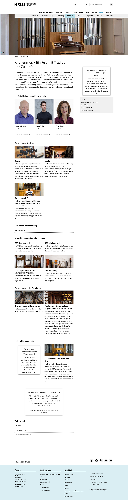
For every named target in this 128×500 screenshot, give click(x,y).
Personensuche (69, 474)
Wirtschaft (58, 12)
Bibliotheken (68, 482)
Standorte (67, 477)
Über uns (109, 16)
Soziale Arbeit (78, 12)
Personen (80, 16)
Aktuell (67, 480)
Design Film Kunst (91, 12)
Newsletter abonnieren (96, 474)
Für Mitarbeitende (45, 490)
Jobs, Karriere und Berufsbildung (74, 491)
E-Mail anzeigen (88, 110)
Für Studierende (44, 487)
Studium (35, 16)
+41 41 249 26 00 (20, 484)
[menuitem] (35, 16)
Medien (42, 485)
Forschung (60, 16)
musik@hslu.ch (19, 486)
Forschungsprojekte (45, 482)
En (86, 4)
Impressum (93, 479)
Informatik (68, 12)
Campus (99, 16)
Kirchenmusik (24, 56)
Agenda (90, 16)
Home (66, 493)
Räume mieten (69, 496)
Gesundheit (108, 12)
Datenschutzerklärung (96, 476)
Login (75, 4)
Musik (101, 12)
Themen (70, 16)
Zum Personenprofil (23, 135)
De (83, 4)
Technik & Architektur (46, 12)
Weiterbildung (47, 16)
